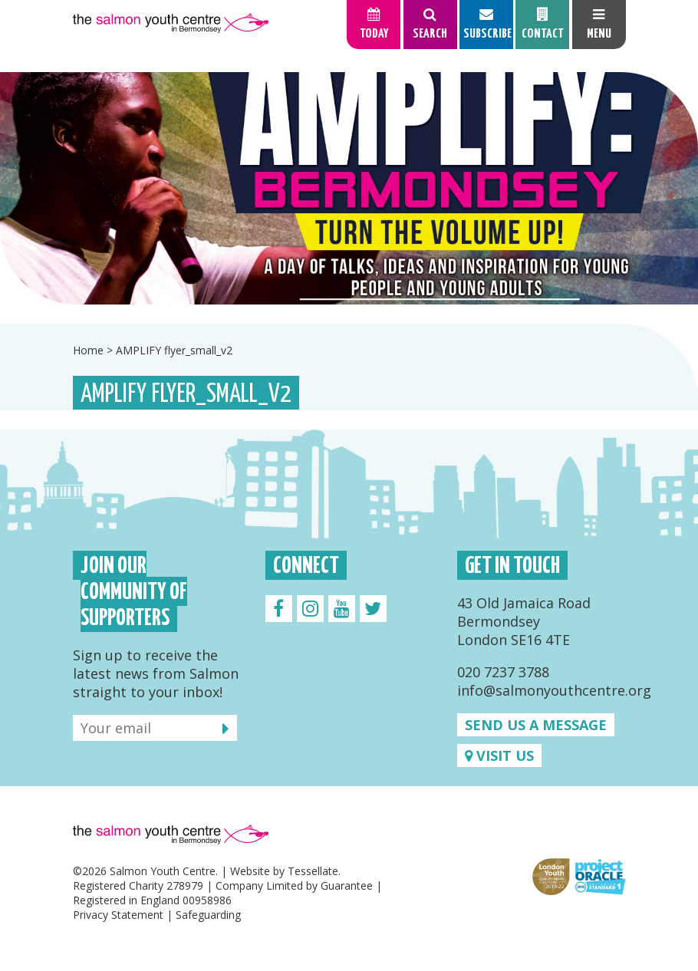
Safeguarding (208, 914)
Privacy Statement (118, 914)
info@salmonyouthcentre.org (554, 690)
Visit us (499, 755)
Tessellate (313, 871)
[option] (349, 188)
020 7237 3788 (503, 672)
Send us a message (536, 725)
